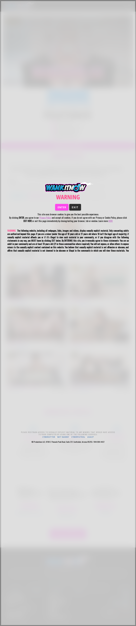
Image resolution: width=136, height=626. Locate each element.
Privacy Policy (45, 217)
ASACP (90, 437)
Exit (75, 207)
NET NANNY (63, 437)
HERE (111, 221)
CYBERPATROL (78, 437)
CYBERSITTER (48, 437)
